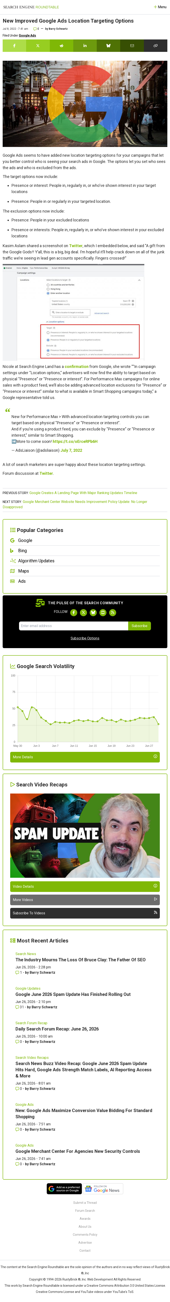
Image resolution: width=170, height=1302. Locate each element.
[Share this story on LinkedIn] (85, 45)
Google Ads (27, 35)
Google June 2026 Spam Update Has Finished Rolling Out (73, 994)
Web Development (100, 1279)
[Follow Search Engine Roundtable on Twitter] (83, 612)
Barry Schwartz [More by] (58, 28)
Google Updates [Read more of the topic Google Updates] (28, 988)
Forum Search (85, 1210)
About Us (85, 1226)
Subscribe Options (85, 638)
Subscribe (139, 626)
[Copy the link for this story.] (155, 45)
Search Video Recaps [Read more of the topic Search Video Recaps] (32, 1058)
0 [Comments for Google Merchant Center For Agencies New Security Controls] (19, 1164)
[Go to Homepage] (31, 7)
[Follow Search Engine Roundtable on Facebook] (73, 612)
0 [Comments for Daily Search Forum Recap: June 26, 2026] (19, 1042)
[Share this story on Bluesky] (108, 45)
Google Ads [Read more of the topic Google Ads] (24, 1105)
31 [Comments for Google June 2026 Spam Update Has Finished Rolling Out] (20, 1007)
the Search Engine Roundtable (43, 1267)
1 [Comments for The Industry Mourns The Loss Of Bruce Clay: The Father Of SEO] (19, 972)
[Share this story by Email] (132, 45)
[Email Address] (73, 626)
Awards (85, 1218)
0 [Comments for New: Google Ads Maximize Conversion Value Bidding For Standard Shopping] (19, 1129)
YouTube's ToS (123, 1292)
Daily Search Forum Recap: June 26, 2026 (57, 1029)
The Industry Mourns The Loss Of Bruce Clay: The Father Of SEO (80, 959)
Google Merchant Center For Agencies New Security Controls (77, 1151)
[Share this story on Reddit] (61, 45)
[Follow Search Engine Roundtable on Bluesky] (93, 612)
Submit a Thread (85, 1202)
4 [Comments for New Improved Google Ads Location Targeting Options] (36, 29)
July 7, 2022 (71, 450)
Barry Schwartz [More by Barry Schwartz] (42, 972)
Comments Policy (85, 1234)
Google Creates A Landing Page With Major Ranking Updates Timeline (83, 493)
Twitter (76, 245)
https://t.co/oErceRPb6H (75, 441)
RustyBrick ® (71, 1279)
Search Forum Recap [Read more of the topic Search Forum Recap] (31, 1023)
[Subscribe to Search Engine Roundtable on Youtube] (102, 612)
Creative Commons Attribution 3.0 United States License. (126, 1285)
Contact (85, 1250)
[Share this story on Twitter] (38, 45)
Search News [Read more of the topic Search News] (25, 954)
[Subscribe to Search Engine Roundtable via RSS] (112, 612)
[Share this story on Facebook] (14, 45)
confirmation (77, 366)
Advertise (85, 1242)
